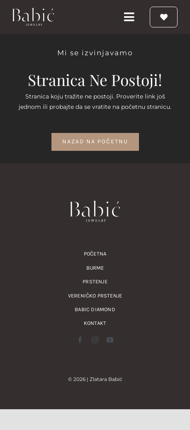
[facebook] (80, 340)
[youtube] (110, 340)
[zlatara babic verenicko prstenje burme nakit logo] (33, 11)
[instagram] (95, 340)
